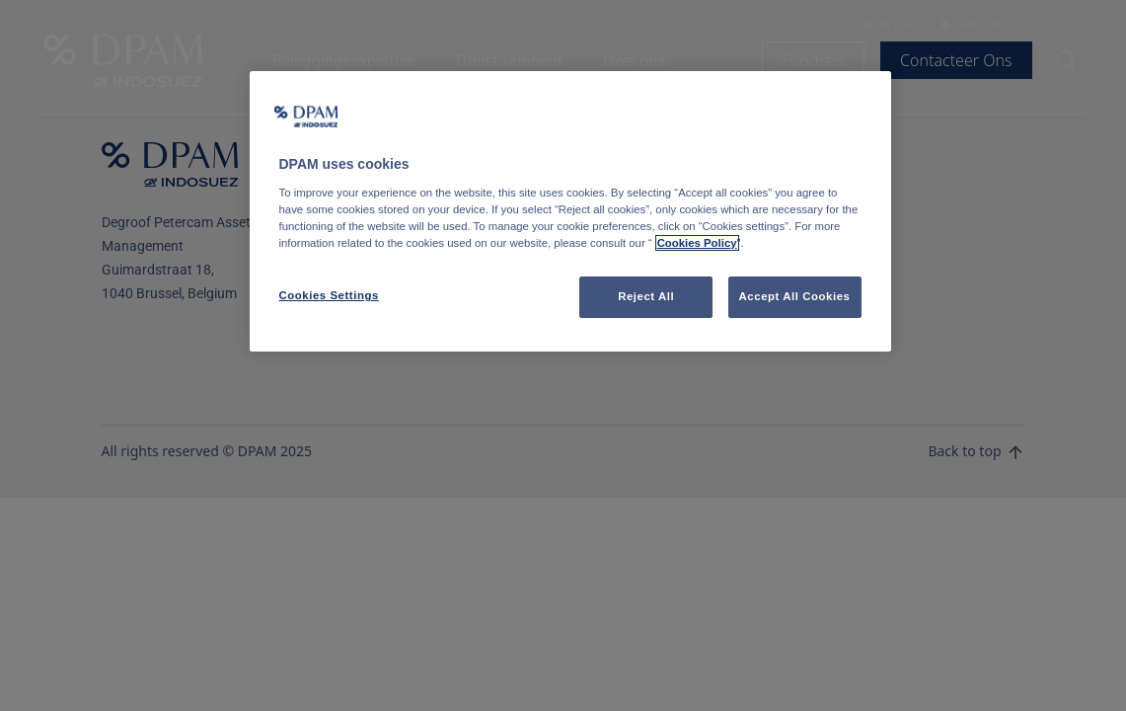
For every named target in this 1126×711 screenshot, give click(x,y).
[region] (570, 211)
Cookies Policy (697, 243)
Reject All (646, 296)
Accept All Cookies (795, 296)
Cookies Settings (329, 295)
